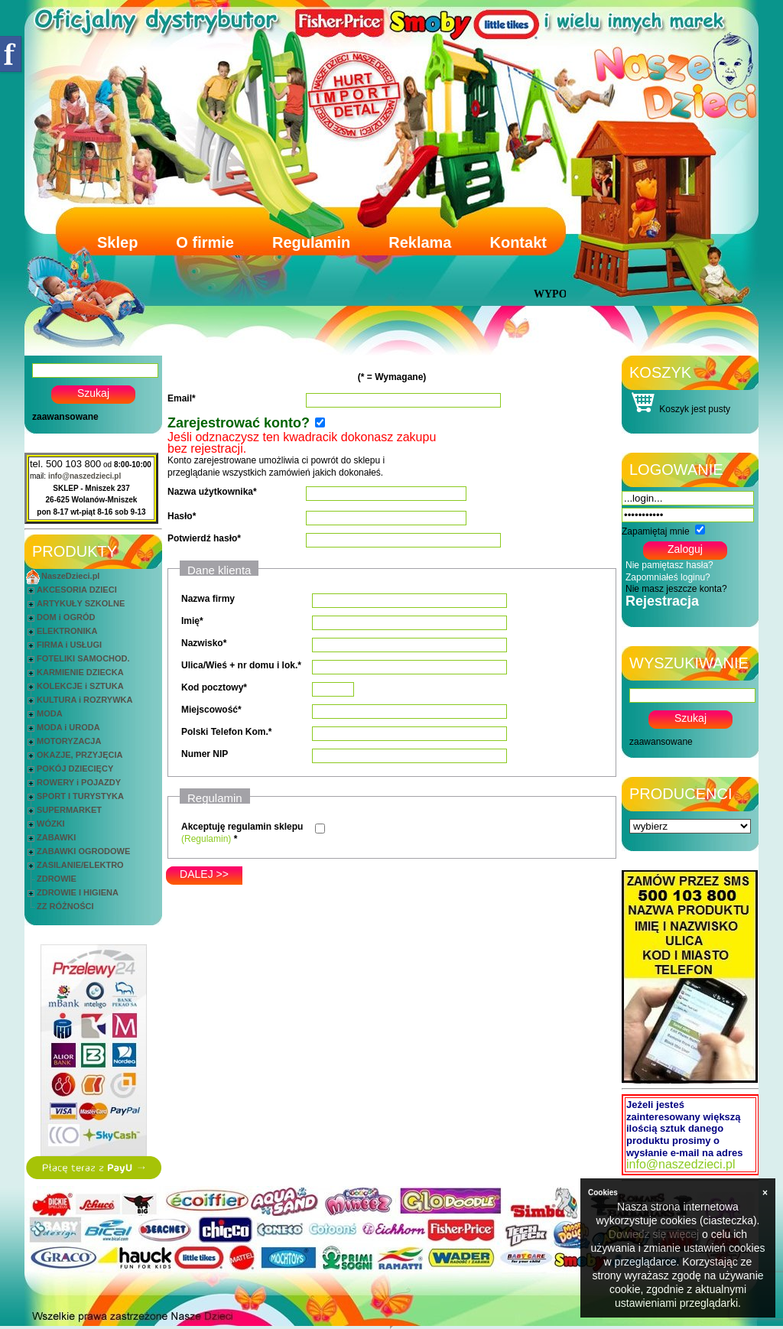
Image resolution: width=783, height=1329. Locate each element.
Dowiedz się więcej (654, 1234)
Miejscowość (209, 709)
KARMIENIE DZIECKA (80, 672)
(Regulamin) (206, 838)
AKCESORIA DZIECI (77, 589)
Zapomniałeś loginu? (667, 577)
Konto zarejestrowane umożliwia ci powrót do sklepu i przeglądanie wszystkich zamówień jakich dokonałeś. (301, 455)
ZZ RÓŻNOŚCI (65, 906)
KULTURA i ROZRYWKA (84, 699)
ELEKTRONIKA (67, 630)
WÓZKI (51, 823)
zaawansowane (65, 416)
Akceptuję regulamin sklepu (242, 826)
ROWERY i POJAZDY (79, 782)
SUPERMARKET (69, 809)
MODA (50, 713)
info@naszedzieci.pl (84, 476)
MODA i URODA (68, 727)
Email (179, 398)
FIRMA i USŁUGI (69, 644)
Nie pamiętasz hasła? (669, 565)
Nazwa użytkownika (210, 491)
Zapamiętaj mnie (656, 531)
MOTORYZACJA (69, 741)
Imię (190, 621)
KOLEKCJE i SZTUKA (80, 685)
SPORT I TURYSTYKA (80, 796)
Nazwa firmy (208, 598)
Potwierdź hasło (202, 538)
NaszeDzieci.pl (70, 575)
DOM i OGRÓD (66, 617)
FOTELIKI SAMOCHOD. (83, 658)
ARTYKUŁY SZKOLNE (81, 603)
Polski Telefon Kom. (224, 731)
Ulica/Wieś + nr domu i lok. (239, 665)
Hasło (180, 516)
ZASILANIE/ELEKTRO (80, 864)
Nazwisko (202, 643)
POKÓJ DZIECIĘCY (75, 768)
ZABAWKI (56, 837)
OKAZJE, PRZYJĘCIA (79, 754)
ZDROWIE (56, 878)
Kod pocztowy (212, 687)
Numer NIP (204, 754)
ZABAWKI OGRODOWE (83, 851)
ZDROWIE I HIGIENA (78, 892)
